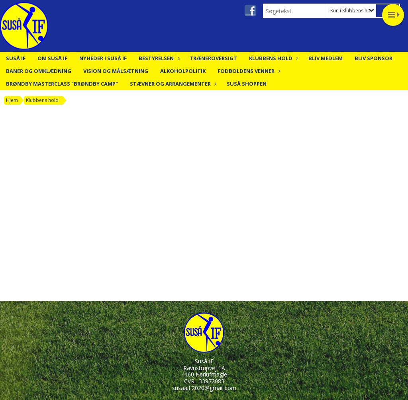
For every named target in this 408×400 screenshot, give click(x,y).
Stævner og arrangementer (172, 83)
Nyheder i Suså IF (103, 58)
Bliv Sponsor (373, 58)
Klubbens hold (272, 58)
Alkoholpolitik (183, 71)
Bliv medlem (325, 58)
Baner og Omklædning (38, 71)
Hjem (12, 100)
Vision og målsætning (115, 71)
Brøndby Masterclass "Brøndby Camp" (62, 83)
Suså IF (16, 58)
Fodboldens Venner (248, 71)
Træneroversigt (213, 58)
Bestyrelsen (158, 58)
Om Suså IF (52, 58)
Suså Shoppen (247, 83)
